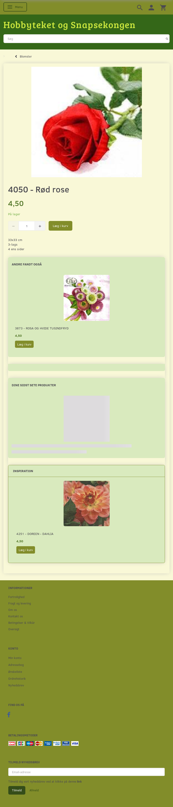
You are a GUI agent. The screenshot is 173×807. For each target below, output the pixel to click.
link (79, 781)
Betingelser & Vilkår (21, 622)
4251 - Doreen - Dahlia (34, 533)
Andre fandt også (27, 264)
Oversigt (13, 629)
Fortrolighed (16, 597)
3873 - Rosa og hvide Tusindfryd (42, 328)
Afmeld (34, 790)
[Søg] (167, 38)
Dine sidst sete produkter (34, 385)
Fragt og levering (19, 603)
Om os (12, 610)
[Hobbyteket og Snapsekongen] (69, 24)
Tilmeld (17, 790)
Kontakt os (15, 616)
